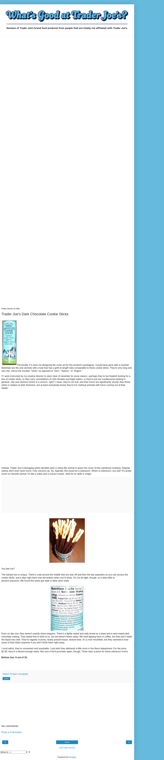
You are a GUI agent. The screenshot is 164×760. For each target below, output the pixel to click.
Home (67, 742)
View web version (67, 748)
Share (6, 679)
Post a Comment (11, 732)
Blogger (72, 757)
